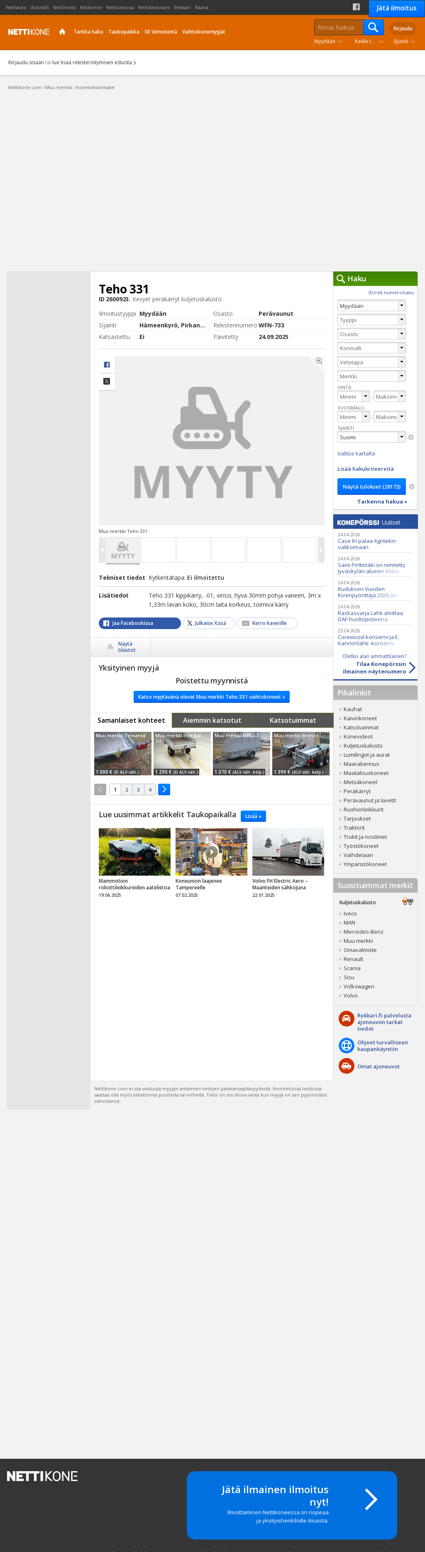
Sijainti (400, 41)
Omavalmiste (360, 950)
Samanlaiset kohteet (131, 720)
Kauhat (353, 709)
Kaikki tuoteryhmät (371, 41)
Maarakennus (361, 764)
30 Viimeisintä (160, 31)
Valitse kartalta (356, 453)
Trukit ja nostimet (365, 836)
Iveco (350, 913)
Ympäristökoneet (365, 864)
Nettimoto (64, 7)
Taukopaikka (123, 31)
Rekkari (182, 7)
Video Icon (211, 852)
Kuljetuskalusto (363, 745)
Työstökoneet (361, 846)
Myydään (324, 41)
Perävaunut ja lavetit (370, 800)
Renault (353, 959)
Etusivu (62, 32)
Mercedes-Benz (363, 931)
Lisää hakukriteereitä (365, 468)
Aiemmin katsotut (212, 720)
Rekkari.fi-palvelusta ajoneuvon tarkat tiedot (384, 1022)
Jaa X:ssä (107, 381)
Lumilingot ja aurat (367, 754)
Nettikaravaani (154, 7)
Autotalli (40, 7)
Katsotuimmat (293, 720)
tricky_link (135, 865)
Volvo (351, 995)
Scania (352, 968)
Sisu (349, 977)
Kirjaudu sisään (26, 62)
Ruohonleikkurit (363, 809)
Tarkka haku (88, 31)
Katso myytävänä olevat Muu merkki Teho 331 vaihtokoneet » (211, 696)
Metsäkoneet (360, 782)
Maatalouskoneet (366, 773)
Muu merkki (358, 940)
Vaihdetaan (358, 855)
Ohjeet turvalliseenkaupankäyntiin (382, 1045)
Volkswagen (359, 986)
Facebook (356, 7)
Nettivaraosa (120, 7)
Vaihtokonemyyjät (203, 31)
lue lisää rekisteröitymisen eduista (92, 62)
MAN (349, 922)
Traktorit (354, 827)
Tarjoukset (357, 818)
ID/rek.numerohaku (391, 292)
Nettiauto (16, 7)
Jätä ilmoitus (397, 7)
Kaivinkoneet (360, 718)
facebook (107, 364)
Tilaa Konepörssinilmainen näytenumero (369, 664)
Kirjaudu (403, 28)
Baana (201, 7)
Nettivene (91, 7)
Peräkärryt (357, 791)
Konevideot (358, 736)
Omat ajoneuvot (378, 1066)
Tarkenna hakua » (382, 501)
